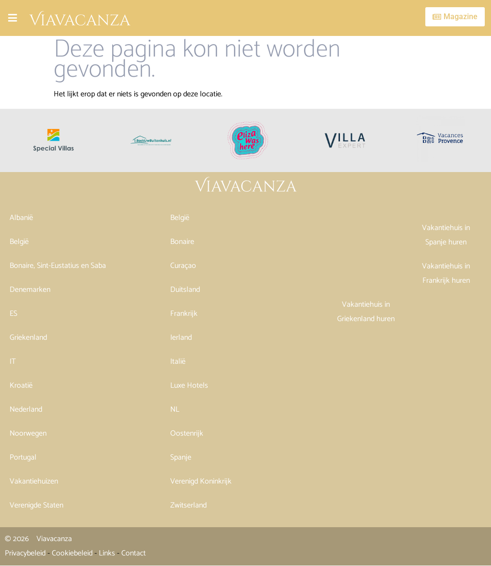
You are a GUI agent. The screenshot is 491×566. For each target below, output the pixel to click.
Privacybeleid (25, 553)
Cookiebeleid (72, 553)
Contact (133, 553)
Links (107, 553)
